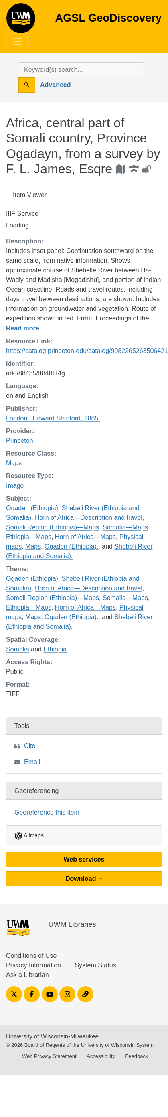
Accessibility (101, 1056)
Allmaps (29, 835)
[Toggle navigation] (17, 41)
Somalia (17, 649)
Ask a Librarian (27, 974)
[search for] (81, 69)
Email (32, 761)
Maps (14, 463)
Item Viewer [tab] (30, 194)
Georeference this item (46, 812)
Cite (29, 745)
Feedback (136, 1056)
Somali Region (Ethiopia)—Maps (52, 527)
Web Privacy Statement (49, 1056)
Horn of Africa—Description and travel (88, 517)
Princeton (19, 440)
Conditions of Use (31, 955)
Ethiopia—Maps (28, 536)
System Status (95, 965)
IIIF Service (22, 213)
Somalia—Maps (125, 527)
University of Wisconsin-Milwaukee (52, 1036)
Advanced (55, 84)
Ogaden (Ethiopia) (32, 508)
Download (81, 878)
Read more (22, 328)
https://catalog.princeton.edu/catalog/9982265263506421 (87, 350)
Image (15, 485)
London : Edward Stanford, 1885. (53, 418)
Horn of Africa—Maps (85, 536)
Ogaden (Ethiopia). (71, 546)
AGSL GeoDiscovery (20, 21)
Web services (84, 859)
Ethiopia (55, 649)
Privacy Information (33, 965)
